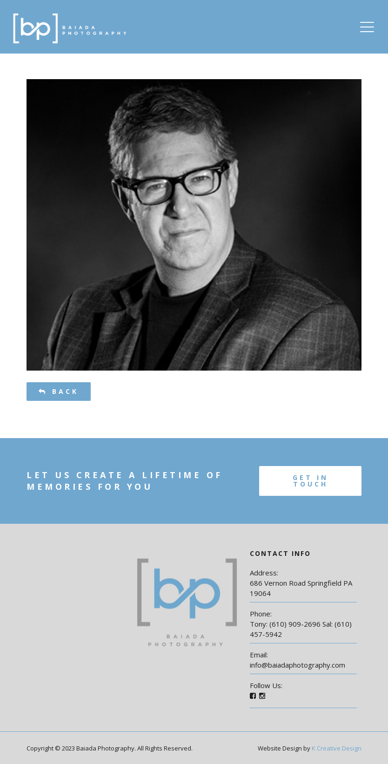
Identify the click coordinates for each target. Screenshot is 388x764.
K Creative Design (336, 748)
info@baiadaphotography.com (297, 664)
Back (59, 391)
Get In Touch (310, 480)
